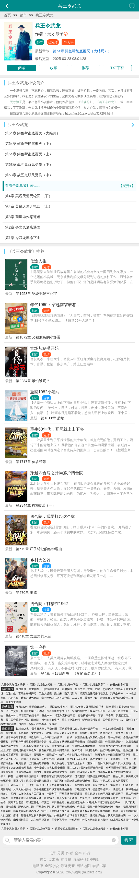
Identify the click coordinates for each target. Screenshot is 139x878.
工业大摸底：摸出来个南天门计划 (58, 693)
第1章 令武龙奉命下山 (22, 238)
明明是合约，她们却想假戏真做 (103, 750)
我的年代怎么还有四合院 (55, 697)
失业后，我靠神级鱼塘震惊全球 (95, 806)
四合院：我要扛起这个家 (52, 516)
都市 (23, 15)
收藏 (53, 68)
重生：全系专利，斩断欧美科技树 (81, 719)
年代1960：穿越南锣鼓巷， (55, 305)
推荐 (85, 68)
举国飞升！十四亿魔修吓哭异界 (113, 754)
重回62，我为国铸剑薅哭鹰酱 (50, 772)
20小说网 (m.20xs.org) (84, 872)
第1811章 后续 (52, 418)
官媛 (100, 715)
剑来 (97, 689)
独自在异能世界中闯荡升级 (54, 750)
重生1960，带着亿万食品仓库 (22, 715)
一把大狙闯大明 (51, 689)
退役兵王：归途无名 (121, 785)
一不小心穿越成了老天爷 (35, 746)
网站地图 (83, 866)
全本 (78, 853)
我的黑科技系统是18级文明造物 (72, 780)
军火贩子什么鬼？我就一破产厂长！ (80, 728)
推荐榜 (66, 859)
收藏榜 (78, 859)
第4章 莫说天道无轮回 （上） (28, 206)
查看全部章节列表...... (70, 185)
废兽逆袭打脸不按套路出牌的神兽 (53, 789)
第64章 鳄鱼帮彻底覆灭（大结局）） (82, 51)
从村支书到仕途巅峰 (52, 759)
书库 (52, 853)
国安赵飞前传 (59, 819)
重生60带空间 (13, 702)
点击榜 (53, 859)
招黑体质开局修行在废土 (94, 693)
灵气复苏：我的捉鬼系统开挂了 (92, 776)
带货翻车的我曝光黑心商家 (56, 776)
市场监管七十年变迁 (37, 802)
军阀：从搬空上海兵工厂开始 (27, 793)
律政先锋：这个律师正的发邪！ (46, 737)
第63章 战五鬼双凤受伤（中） (29, 175)
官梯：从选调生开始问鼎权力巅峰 (86, 737)
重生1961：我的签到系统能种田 (85, 767)
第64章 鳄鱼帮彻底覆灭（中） (29, 144)
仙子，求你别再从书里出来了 (75, 754)
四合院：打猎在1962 (49, 603)
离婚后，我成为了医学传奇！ (96, 733)
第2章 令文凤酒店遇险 (22, 227)
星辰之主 (80, 689)
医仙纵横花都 (23, 772)
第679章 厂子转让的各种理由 (39, 549)
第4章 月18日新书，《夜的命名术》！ (71, 673)
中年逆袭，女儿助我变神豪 (49, 767)
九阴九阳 (13, 697)
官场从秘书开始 (44, 348)
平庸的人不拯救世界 (83, 746)
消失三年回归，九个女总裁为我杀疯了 (50, 785)
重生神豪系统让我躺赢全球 (26, 798)
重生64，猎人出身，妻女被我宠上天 (87, 759)
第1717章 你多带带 (31, 462)
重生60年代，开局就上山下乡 (57, 429)
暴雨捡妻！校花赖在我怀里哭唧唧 (91, 811)
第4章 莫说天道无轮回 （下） (28, 196)
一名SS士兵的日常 (113, 728)
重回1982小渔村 (45, 392)
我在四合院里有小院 (17, 719)
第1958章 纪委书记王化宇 (36, 294)
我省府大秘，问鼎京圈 (44, 728)
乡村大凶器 (40, 560)
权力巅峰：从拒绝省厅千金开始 (67, 741)
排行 (86, 853)
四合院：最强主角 (118, 711)
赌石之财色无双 (30, 697)
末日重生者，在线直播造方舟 (68, 802)
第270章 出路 (26, 593)
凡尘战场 (118, 789)
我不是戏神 (116, 693)
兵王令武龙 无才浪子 (13, 684)
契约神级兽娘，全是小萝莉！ (91, 785)
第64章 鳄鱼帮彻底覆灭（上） (29, 154)
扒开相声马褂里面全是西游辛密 (29, 741)
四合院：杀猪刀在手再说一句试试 (37, 724)
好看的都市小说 (119, 684)
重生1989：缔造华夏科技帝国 (58, 715)
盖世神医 (34, 689)
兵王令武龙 (44, 15)
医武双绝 (77, 750)
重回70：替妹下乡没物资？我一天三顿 (109, 763)
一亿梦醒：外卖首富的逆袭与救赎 (89, 819)
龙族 (89, 689)
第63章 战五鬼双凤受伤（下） (29, 164)
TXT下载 (117, 68)
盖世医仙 (21, 689)
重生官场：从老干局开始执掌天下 (104, 793)
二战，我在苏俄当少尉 (85, 697)
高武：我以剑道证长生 (82, 772)
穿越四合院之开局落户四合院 (56, 473)
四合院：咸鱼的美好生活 (45, 719)
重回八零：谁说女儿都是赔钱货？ (32, 780)
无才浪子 (55, 34)
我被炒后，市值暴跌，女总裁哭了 (25, 733)
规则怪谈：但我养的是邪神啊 (32, 763)
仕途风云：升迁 (17, 785)
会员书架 (99, 866)
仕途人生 (38, 261)
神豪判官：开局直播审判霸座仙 (64, 793)
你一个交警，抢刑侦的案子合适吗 (25, 711)
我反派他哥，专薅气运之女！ (68, 763)
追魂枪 (85, 102)
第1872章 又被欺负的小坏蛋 (38, 337)
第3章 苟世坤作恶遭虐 (22, 217)
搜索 (128, 840)
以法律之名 (22, 728)
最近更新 (68, 866)
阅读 (21, 68)
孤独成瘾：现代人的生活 (20, 806)
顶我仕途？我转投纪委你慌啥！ (115, 746)
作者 (69, 853)
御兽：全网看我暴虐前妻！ (23, 776)
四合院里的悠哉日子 (58, 711)
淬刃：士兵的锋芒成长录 (55, 811)
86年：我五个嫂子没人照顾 (62, 733)
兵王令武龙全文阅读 (41, 684)
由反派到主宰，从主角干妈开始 (31, 819)
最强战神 (128, 750)
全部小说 (52, 866)
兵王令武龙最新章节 (94, 684)
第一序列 (38, 647)
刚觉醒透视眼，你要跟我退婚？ (105, 741)
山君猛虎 (67, 689)
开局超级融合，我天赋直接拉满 (108, 815)
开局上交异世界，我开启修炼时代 (55, 806)
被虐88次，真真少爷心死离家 (60, 798)
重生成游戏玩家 (61, 746)
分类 (60, 853)
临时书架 (92, 859)
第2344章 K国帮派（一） (36, 505)
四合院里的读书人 (113, 719)
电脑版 (37, 866)
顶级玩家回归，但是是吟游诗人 (92, 789)
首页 (7, 15)
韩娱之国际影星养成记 (26, 811)
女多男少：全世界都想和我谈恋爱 (99, 798)
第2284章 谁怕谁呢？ (33, 381)
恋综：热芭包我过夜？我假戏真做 (32, 815)
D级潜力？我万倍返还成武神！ (104, 802)
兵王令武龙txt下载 (67, 684)
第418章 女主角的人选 (33, 636)
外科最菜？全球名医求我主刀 (70, 815)
